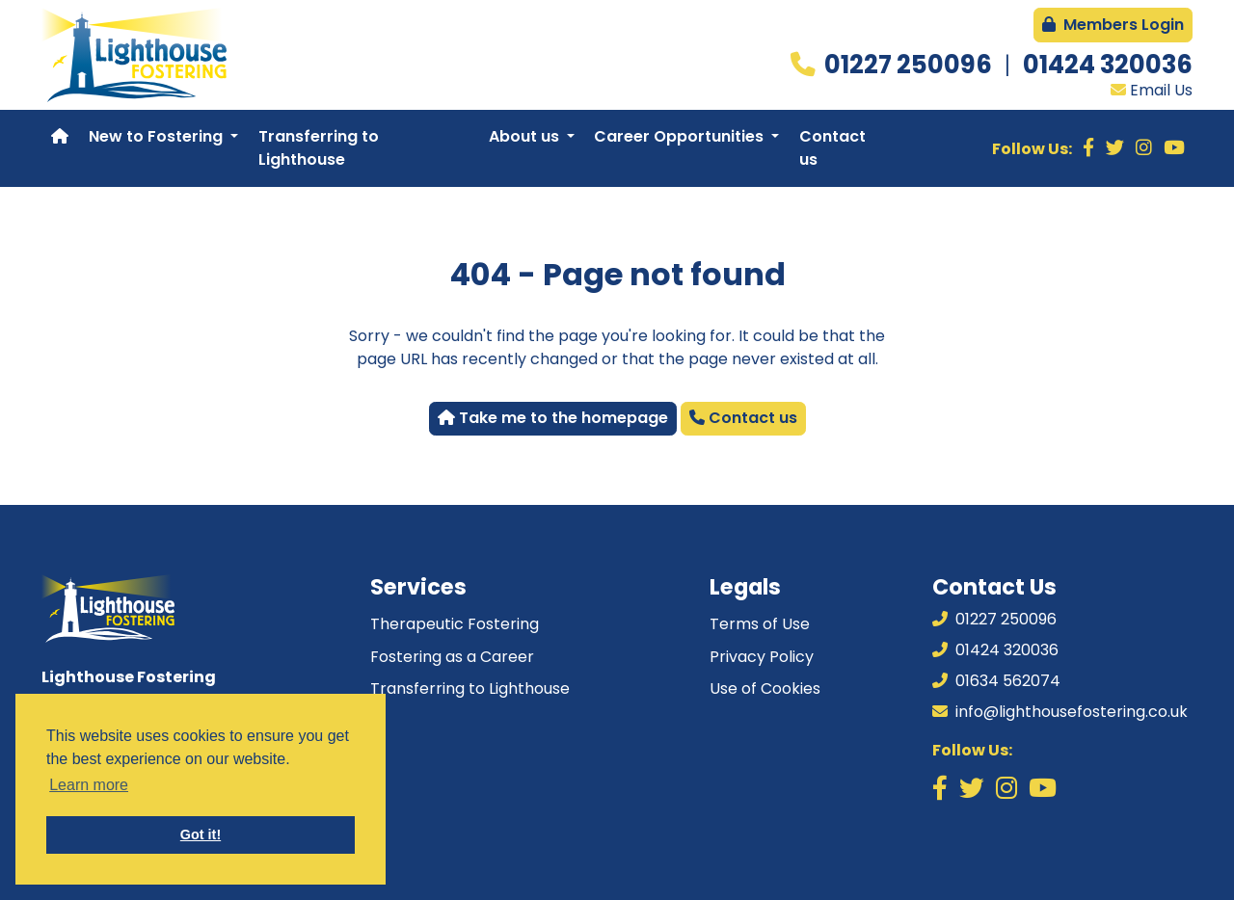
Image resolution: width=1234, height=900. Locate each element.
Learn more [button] (88, 785)
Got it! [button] (200, 834)
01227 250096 (910, 64)
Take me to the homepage (553, 418)
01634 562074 (996, 681)
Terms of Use (760, 624)
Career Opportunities (680, 136)
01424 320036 (1108, 64)
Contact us (832, 148)
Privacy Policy (762, 657)
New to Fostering (158, 136)
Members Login (1113, 24)
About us (526, 136)
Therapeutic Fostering (454, 624)
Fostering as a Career (452, 657)
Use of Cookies (765, 688)
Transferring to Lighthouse (318, 148)
